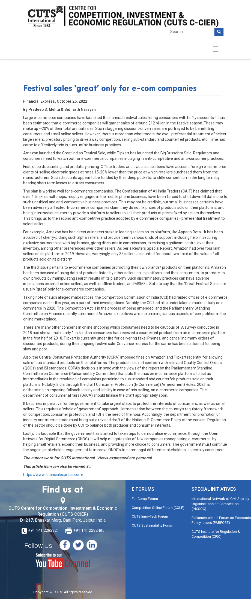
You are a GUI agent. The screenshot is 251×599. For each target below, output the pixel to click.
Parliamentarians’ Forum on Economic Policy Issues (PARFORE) (221, 520)
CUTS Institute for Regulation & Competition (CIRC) (216, 534)
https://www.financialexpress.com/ (53, 474)
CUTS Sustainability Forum (152, 525)
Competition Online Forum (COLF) (158, 508)
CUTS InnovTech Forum (150, 516)
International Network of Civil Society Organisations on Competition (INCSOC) (220, 504)
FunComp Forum (145, 499)
